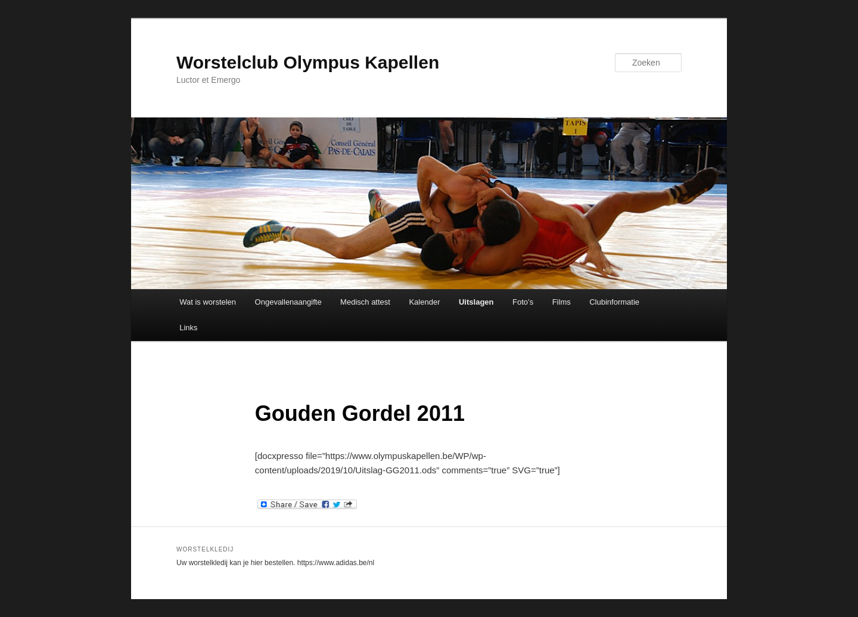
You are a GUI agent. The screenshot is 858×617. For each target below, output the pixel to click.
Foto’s (522, 301)
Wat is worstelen (207, 301)
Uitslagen (476, 301)
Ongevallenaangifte (288, 301)
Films (561, 301)
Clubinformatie (614, 301)
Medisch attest (365, 301)
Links (188, 327)
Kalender (424, 301)
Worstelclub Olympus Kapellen (307, 62)
